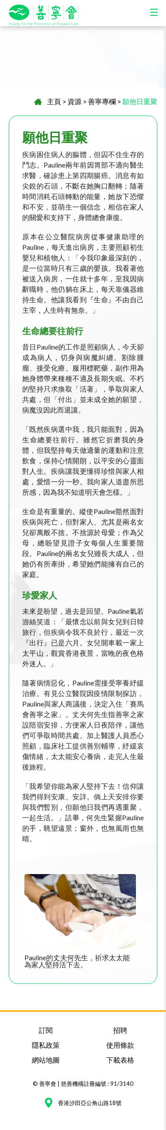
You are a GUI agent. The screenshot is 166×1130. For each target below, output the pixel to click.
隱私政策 (46, 1045)
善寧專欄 (102, 101)
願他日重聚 (139, 101)
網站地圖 (46, 1060)
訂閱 (46, 1030)
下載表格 (120, 1060)
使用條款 (120, 1045)
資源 (74, 101)
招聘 (120, 1030)
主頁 (54, 101)
